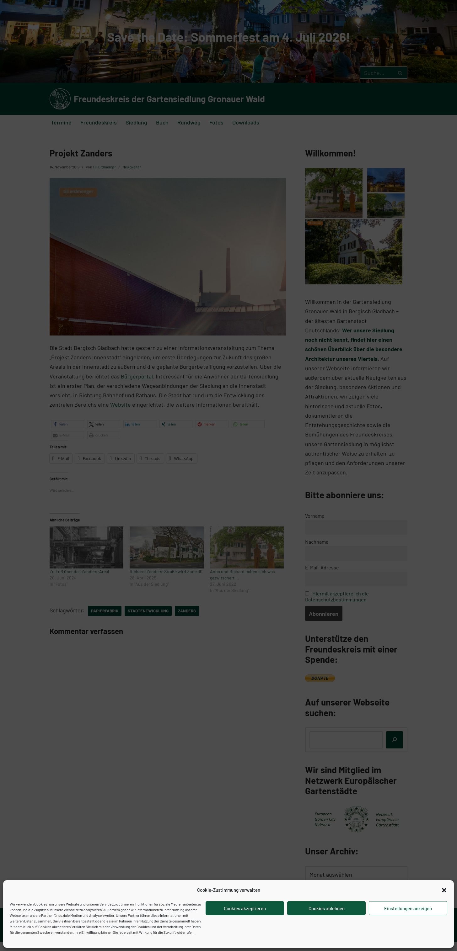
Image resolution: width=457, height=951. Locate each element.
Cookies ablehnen (327, 908)
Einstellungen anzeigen (408, 908)
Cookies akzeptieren (245, 908)
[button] (444, 890)
